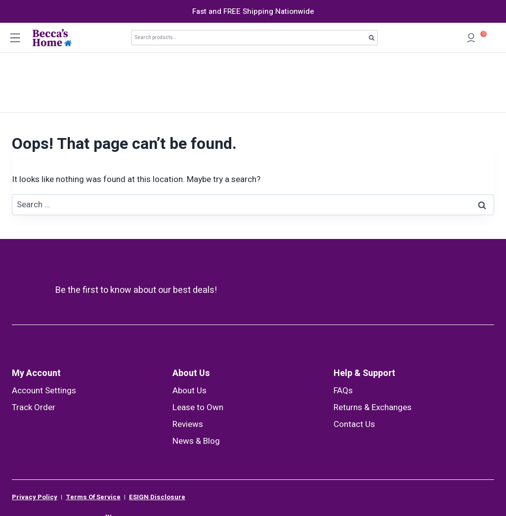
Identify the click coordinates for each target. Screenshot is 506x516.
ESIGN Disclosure (157, 437)
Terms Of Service (93, 437)
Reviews (187, 365)
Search (375, 40)
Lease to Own (197, 348)
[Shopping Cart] (491, 38)
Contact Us (354, 365)
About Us (191, 314)
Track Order (33, 348)
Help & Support (364, 314)
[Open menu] (14, 37)
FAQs (343, 331)
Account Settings (44, 331)
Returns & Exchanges (373, 348)
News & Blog (196, 381)
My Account (36, 314)
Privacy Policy (34, 437)
